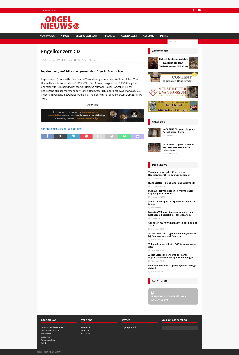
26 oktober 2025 (157, 250)
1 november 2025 (158, 218)
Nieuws (65, 35)
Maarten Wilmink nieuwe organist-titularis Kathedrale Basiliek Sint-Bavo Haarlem (172, 213)
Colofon (44, 343)
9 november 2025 (158, 197)
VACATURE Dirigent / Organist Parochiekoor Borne (179, 130)
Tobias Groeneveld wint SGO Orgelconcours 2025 (172, 245)
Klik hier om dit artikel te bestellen (61, 128)
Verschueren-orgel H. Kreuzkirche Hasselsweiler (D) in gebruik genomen (169, 173)
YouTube (85, 330)
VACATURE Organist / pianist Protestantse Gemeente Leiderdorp (178, 147)
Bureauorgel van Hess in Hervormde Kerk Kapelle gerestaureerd (170, 192)
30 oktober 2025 (157, 229)
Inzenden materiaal (50, 330)
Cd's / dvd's (82, 60)
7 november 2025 (172, 135)
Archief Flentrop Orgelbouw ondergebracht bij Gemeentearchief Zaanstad (172, 235)
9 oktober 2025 (171, 153)
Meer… (164, 35)
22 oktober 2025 (157, 272)
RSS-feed (85, 333)
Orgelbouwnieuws (86, 35)
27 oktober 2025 (157, 240)
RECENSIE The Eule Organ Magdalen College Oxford (172, 267)
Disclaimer (46, 336)
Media (92, 60)
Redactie (68, 60)
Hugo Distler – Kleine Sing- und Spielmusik (171, 182)
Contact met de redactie (52, 327)
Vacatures (158, 121)
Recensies (109, 35)
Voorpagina (47, 35)
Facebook (85, 327)
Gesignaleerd (129, 35)
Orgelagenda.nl (128, 327)
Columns (148, 35)
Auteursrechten (48, 340)
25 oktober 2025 (157, 261)
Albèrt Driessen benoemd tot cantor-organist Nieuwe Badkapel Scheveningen (170, 256)
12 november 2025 (158, 178)
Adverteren (46, 333)
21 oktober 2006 (52, 60)
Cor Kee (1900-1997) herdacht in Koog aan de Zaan (172, 224)
